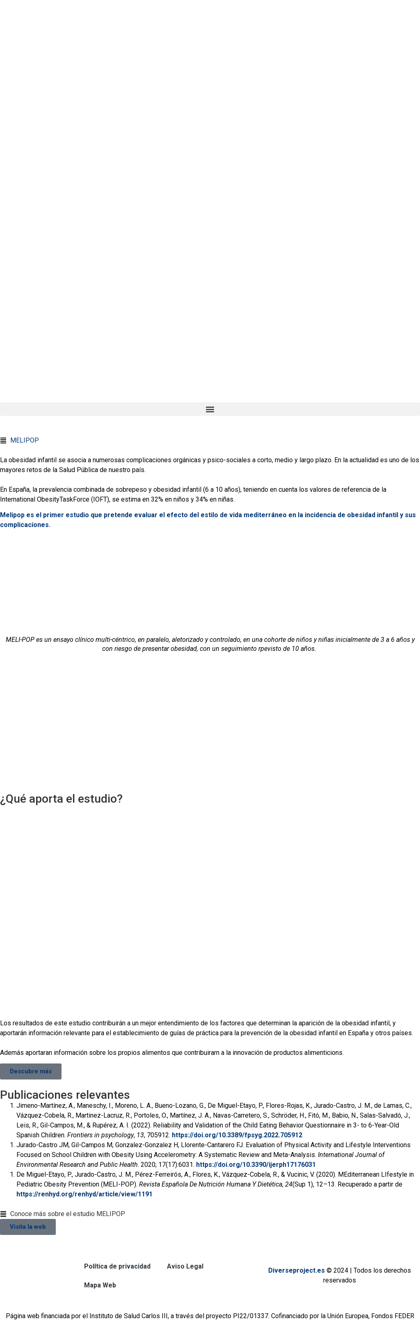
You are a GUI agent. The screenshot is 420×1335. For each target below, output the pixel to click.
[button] (210, 409)
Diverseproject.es (296, 1270)
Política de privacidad (117, 1266)
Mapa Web (100, 1285)
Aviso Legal (185, 1266)
